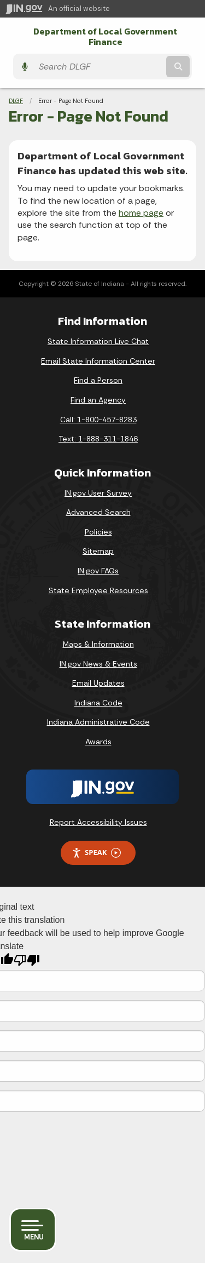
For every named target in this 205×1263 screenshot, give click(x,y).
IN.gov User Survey (98, 493)
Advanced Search (98, 512)
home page (141, 213)
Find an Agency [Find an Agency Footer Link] (98, 400)
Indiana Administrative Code (98, 722)
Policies (98, 532)
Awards (98, 742)
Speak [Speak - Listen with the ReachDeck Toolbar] (96, 852)
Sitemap (98, 551)
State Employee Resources (98, 590)
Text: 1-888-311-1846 (98, 439)
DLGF (16, 101)
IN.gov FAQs (98, 571)
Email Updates (98, 683)
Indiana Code (98, 703)
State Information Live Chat (98, 341)
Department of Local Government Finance (105, 36)
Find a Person (98, 380)
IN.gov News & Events (98, 664)
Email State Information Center (98, 361)
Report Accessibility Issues (98, 822)
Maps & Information (98, 644)
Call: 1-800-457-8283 (98, 419)
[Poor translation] (27, 960)
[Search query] (98, 66)
